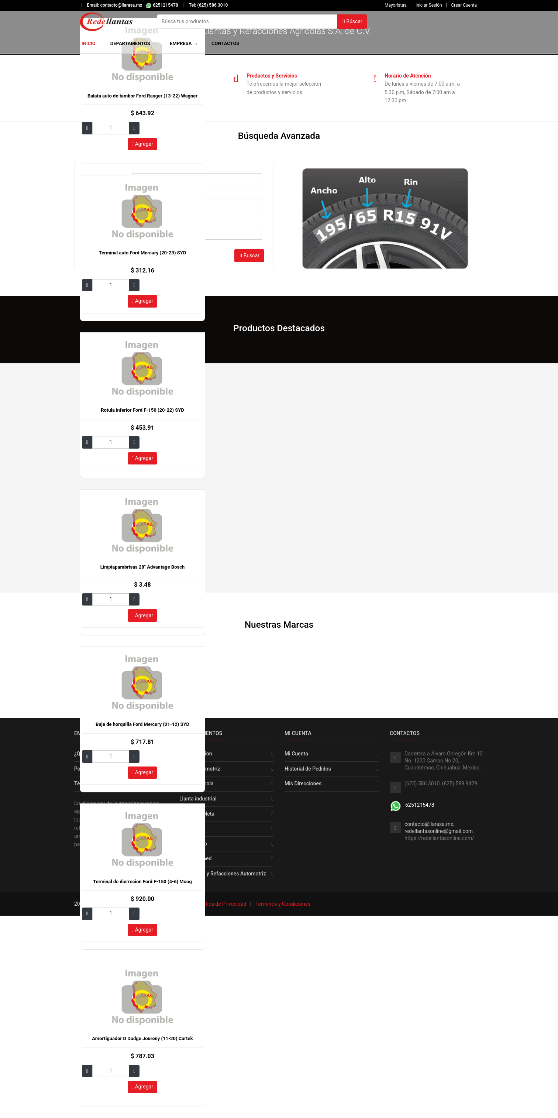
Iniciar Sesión (429, 5)
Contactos (225, 43)
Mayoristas (395, 5)
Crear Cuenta (464, 5)
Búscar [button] (352, 21)
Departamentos (132, 43)
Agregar (142, 144)
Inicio (89, 43)
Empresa (181, 43)
